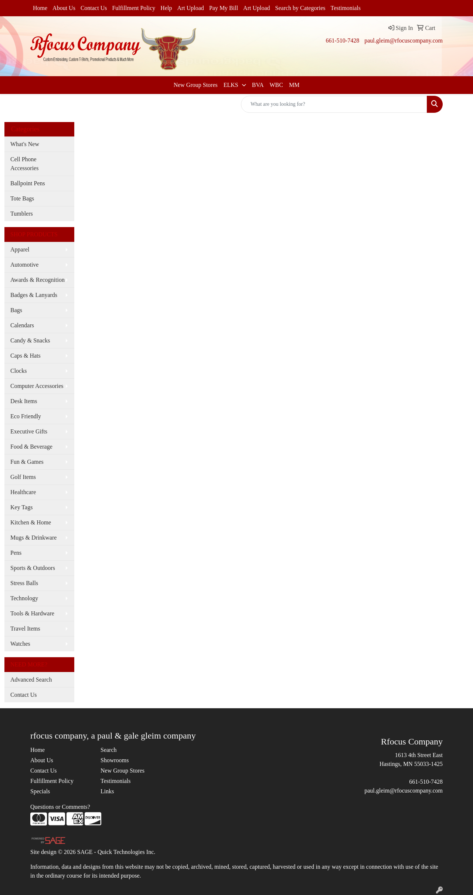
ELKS (232, 85)
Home (40, 8)
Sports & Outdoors (32, 568)
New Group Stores (196, 85)
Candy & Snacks (30, 340)
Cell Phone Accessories (24, 163)
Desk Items (23, 401)
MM (294, 85)
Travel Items (25, 628)
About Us (63, 8)
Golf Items (23, 477)
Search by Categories (300, 8)
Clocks (18, 371)
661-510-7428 (342, 40)
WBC (276, 85)
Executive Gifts (28, 431)
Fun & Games (27, 462)
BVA (258, 85)
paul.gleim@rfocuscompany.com (403, 40)
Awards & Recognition (37, 280)
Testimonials (346, 8)
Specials (40, 791)
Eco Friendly (25, 416)
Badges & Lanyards (33, 295)
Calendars (22, 325)
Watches (20, 644)
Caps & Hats (25, 355)
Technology (24, 598)
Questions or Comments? (60, 807)
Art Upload (190, 8)
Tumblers (21, 213)
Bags (16, 310)
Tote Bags (22, 198)
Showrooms (115, 760)
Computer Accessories (37, 386)
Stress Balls (24, 583)
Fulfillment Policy (133, 8)
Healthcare (23, 492)
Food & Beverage (31, 446)
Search (109, 750)
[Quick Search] (334, 104)
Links (107, 791)
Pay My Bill (223, 8)
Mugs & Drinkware (33, 537)
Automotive (24, 264)
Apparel (20, 249)
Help (166, 8)
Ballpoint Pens (27, 183)
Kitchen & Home (30, 522)
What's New (24, 144)
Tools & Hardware (32, 613)
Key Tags (21, 507)
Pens (15, 553)
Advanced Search (31, 679)
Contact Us (94, 8)
